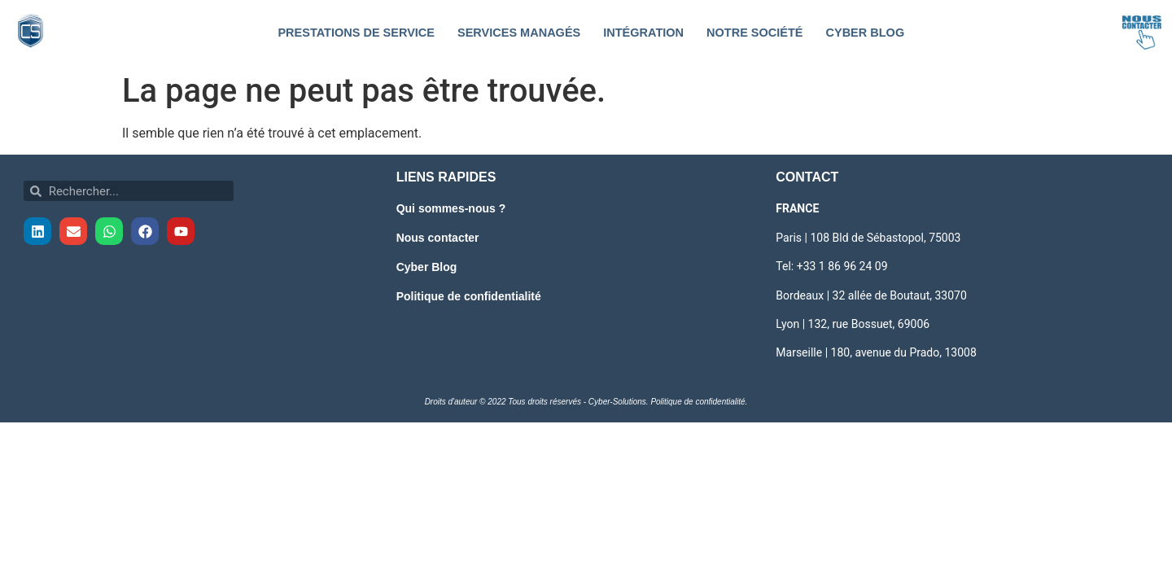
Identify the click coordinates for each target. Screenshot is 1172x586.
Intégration (643, 32)
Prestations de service (356, 32)
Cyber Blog (864, 32)
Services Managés (518, 32)
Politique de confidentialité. (698, 401)
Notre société (754, 32)
